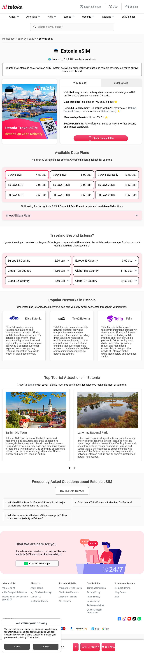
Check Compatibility (101, 138)
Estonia (32, 384)
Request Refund (122, 588)
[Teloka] (12, 6)
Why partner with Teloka (70, 588)
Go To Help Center (72, 491)
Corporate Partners (68, 596)
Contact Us (35, 596)
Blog (117, 596)
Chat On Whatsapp (37, 563)
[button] (69, 468)
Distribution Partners (69, 592)
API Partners (65, 601)
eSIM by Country (27, 38)
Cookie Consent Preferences (94, 611)
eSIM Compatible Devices (14, 592)
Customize (46, 647)
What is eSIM (8, 588)
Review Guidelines (95, 605)
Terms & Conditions (96, 588)
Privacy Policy (93, 592)
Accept (17, 647)
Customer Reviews (39, 601)
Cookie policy (93, 601)
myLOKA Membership (40, 592)
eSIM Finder (128, 16)
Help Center (120, 592)
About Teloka (36, 588)
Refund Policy (108, 111)
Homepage (8, 38)
